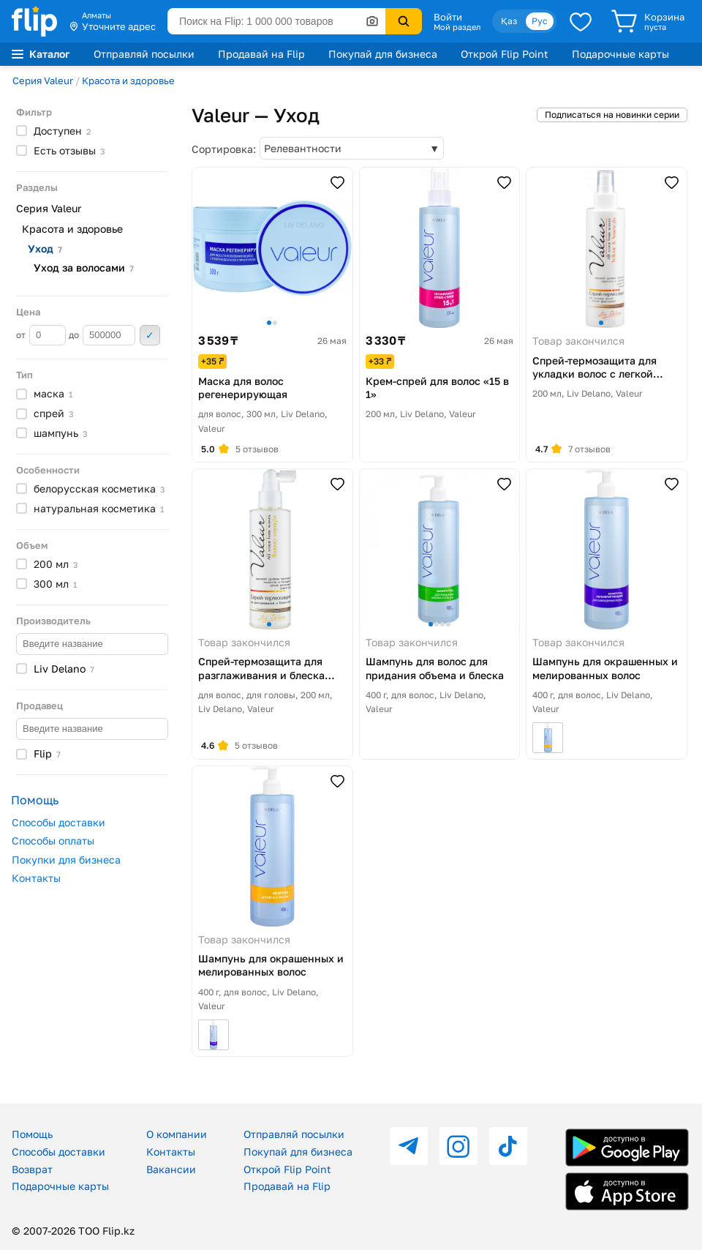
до (102, 335)
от (41, 335)
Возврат (32, 1169)
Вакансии (171, 1169)
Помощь (32, 1134)
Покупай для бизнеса (382, 54)
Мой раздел (457, 27)
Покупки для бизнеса (66, 859)
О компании (176, 1134)
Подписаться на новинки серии (612, 114)
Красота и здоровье (128, 80)
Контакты (36, 878)
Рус (540, 20)
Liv (64, 668)
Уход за (84, 267)
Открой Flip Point (504, 54)
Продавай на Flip (261, 54)
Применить (150, 335)
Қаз (509, 20)
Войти (448, 17)
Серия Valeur (42, 80)
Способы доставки (58, 822)
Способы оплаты (53, 840)
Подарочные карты (620, 54)
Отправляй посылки (144, 54)
